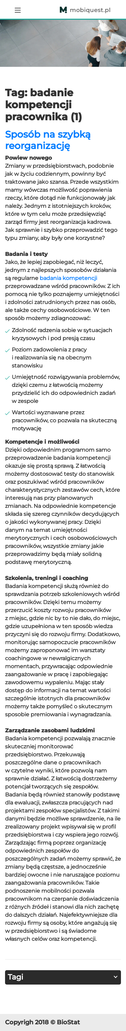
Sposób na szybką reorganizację (48, 140)
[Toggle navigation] (17, 9)
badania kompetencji (68, 278)
